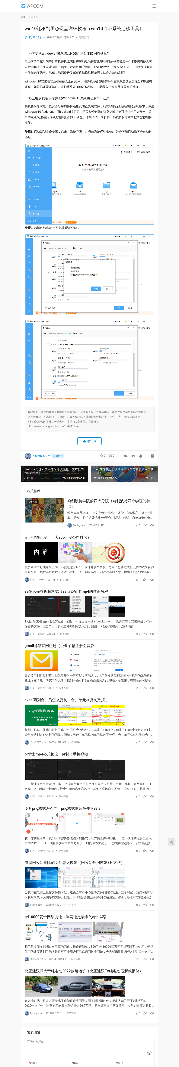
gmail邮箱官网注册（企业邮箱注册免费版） (61, 646)
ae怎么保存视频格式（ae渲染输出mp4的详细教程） (68, 592)
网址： (120, 1060)
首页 (23, 17)
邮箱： (76, 1060)
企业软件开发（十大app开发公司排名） (58, 538)
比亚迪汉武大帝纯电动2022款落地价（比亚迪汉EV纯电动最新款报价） (84, 969)
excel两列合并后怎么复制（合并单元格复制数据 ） (67, 700)
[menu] (154, 6)
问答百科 (83, 37)
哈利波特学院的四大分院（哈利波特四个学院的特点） (108, 504)
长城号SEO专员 (34, 37)
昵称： (33, 1060)
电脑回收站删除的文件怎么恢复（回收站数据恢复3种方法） (75, 861)
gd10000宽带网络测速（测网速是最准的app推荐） (67, 915)
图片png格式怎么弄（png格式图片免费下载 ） (63, 808)
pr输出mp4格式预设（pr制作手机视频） (58, 754)
